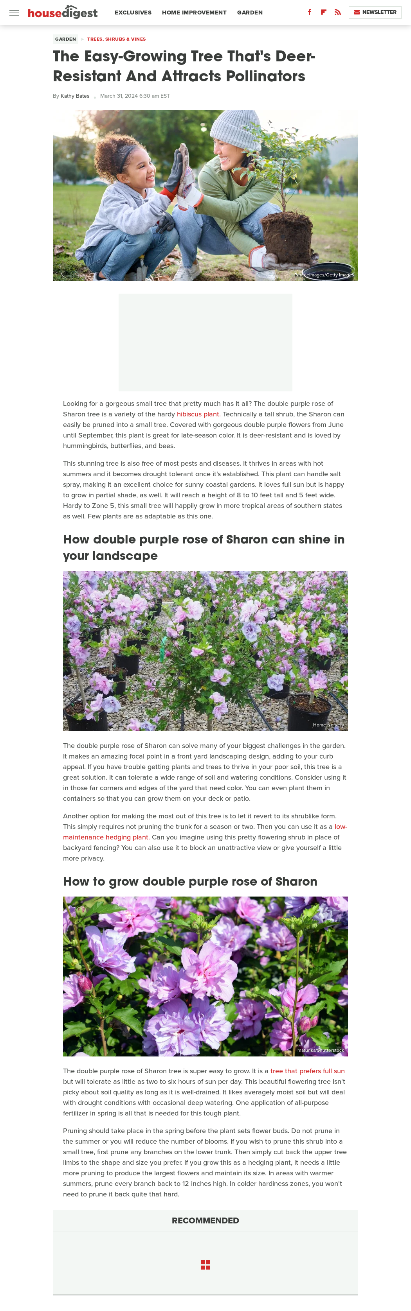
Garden (250, 12)
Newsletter (375, 12)
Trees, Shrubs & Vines (116, 39)
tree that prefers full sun (307, 1071)
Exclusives (133, 12)
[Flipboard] (324, 14)
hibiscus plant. (199, 414)
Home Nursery (328, 725)
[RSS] (338, 14)
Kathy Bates (75, 96)
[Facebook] (309, 14)
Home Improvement (194, 12)
